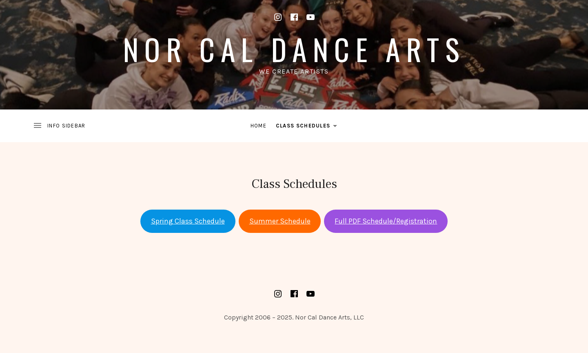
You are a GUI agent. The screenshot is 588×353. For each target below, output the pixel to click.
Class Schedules (309, 127)
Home (258, 126)
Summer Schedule (280, 221)
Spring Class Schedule (188, 221)
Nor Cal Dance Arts (294, 49)
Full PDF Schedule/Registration (386, 221)
